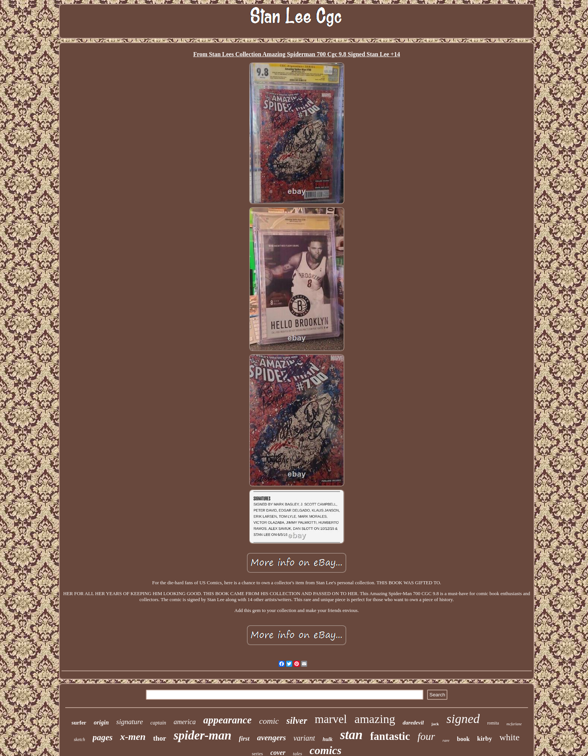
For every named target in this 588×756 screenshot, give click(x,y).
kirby (484, 738)
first (244, 738)
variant (304, 738)
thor (159, 738)
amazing (374, 719)
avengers (271, 737)
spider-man (202, 735)
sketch (79, 739)
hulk (327, 739)
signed (463, 719)
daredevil (413, 723)
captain (158, 723)
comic (269, 721)
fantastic (390, 736)
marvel (331, 719)
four (426, 736)
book (463, 739)
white (509, 737)
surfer (79, 723)
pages (103, 737)
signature (129, 722)
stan (351, 735)
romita (493, 723)
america (185, 722)
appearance (227, 720)
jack (435, 724)
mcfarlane (514, 724)
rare (446, 740)
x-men (133, 736)
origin (101, 722)
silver (297, 721)
